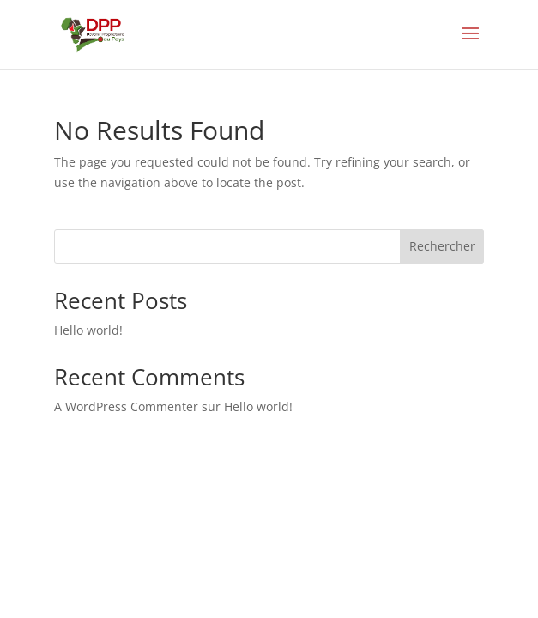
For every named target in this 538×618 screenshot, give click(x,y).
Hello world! (88, 330)
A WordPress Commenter (126, 406)
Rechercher (442, 246)
